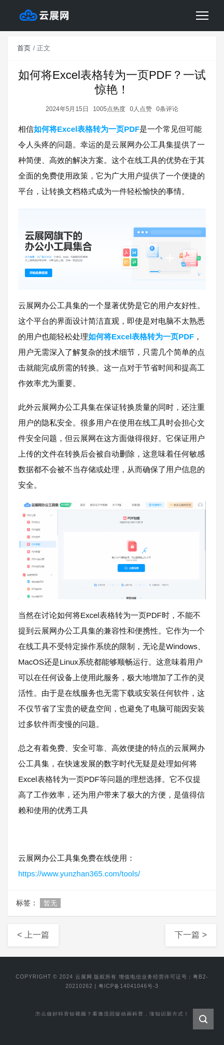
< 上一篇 (33, 934)
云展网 (83, 977)
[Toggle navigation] (202, 15)
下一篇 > (191, 934)
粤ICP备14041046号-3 (129, 986)
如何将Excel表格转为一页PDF (86, 129)
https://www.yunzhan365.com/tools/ (79, 873)
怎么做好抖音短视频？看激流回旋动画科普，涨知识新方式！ (112, 1015)
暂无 (50, 903)
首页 (24, 48)
